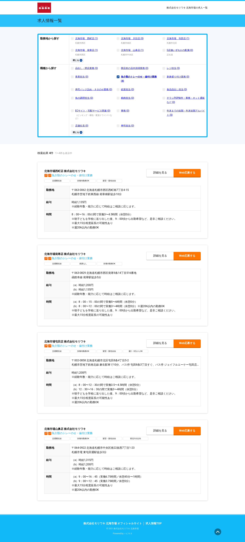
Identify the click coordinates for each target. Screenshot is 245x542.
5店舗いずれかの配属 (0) (180, 50)
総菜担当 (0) (127, 89)
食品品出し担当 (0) (177, 89)
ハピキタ (128, 533)
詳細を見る (160, 172)
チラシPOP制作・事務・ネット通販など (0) (186, 100)
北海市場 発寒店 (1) (86, 50)
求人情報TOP (153, 523)
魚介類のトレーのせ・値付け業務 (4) (139, 78)
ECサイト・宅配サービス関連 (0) (92, 110)
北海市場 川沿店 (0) (132, 38)
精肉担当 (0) (127, 98)
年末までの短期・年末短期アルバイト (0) (186, 112)
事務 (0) (125, 110)
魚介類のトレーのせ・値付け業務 (68, 175)
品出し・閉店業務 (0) (86, 68)
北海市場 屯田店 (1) (178, 38)
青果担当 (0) (81, 76)
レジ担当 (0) (173, 68)
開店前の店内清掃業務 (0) (134, 68)
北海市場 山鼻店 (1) (132, 50)
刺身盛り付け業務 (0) (178, 76)
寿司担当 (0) (127, 125)
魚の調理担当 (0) (84, 98)
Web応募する (187, 172)
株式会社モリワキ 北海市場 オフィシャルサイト (112, 523)
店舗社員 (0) (81, 125)
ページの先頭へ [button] (217, 531)
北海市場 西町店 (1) (86, 38)
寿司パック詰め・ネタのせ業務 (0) (93, 89)
